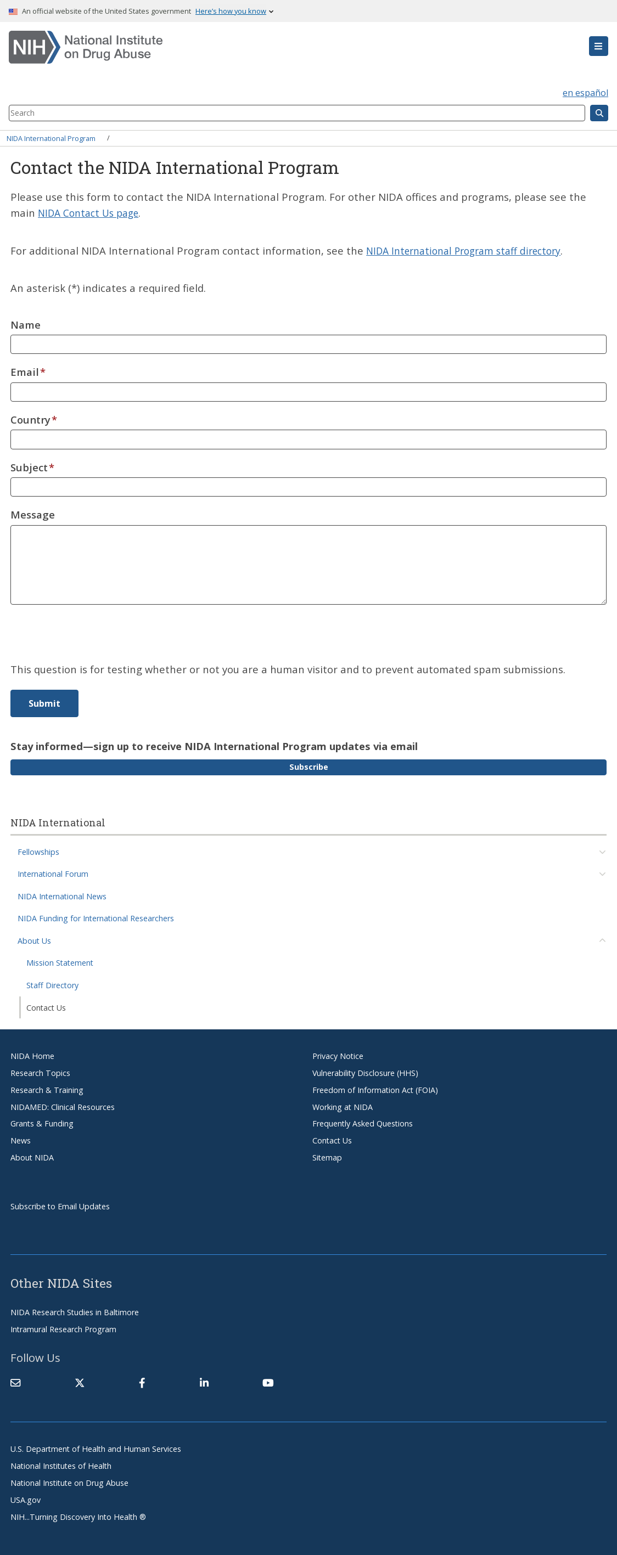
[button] (598, 46)
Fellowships (38, 851)
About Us (34, 940)
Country (30, 419)
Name (25, 324)
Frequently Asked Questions (362, 1123)
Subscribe (308, 766)
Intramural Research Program (63, 1328)
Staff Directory (52, 984)
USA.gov (25, 1499)
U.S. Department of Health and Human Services (95, 1449)
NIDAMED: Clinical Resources (62, 1106)
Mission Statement (59, 962)
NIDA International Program (51, 138)
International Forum (53, 874)
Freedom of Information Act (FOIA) (375, 1089)
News (20, 1140)
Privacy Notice (337, 1055)
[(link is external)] (80, 1382)
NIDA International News (62, 896)
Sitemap (327, 1157)
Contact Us (46, 1007)
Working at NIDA (342, 1106)
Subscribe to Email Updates (60, 1206)
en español (585, 93)
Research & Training (46, 1089)
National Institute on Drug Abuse (69, 1482)
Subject (29, 467)
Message (32, 514)
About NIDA (32, 1157)
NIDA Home (32, 1055)
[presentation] (93, 639)
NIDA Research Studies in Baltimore (74, 1312)
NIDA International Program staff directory (471, 250)
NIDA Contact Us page (92, 212)
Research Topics (40, 1072)
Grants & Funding (42, 1123)
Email (24, 371)
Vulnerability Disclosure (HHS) (365, 1072)
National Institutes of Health (60, 1465)
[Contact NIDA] (15, 1382)
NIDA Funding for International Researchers (96, 918)
